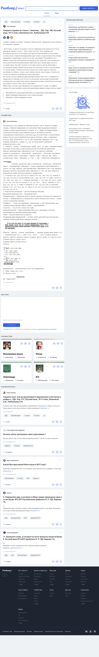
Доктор (68, 590)
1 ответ (6, 108)
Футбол (83, 574)
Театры (67, 579)
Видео (20, 609)
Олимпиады (9, 377)
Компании (37, 576)
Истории (37, 593)
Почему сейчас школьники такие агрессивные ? (24, 434)
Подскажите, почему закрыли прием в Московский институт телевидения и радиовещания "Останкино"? (81, 80)
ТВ (19, 615)
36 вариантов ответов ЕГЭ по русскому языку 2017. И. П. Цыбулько (81, 113)
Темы (51, 596)
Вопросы (68, 593)
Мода (51, 574)
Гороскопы (85, 590)
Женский (53, 570)
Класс (52, 590)
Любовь (52, 579)
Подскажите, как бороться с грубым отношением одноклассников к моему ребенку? (81, 29)
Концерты (68, 576)
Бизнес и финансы (40, 570)
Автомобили (23, 590)
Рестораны (68, 581)
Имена (83, 596)
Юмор (39, 354)
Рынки (36, 579)
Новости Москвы (23, 576)
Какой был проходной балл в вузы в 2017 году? (24, 465)
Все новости (22, 570)
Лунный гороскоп (87, 601)
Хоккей (83, 576)
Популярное (22, 612)
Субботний (38, 590)
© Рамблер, (6, 631)
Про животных (23, 620)
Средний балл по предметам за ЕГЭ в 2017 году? (81, 119)
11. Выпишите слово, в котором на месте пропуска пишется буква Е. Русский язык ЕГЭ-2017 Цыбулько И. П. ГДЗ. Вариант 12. (32, 538)
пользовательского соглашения (46, 329)
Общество (21, 581)
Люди (36, 596)
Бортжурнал (22, 598)
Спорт (83, 570)
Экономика (37, 574)
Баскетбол (84, 579)
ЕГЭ (37, 377)
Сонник (83, 593)
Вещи (36, 598)
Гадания (83, 598)
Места (36, 601)
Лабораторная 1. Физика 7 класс (79, 124)
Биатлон (83, 581)
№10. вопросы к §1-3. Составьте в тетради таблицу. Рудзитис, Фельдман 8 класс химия (81, 130)
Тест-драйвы (22, 596)
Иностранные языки (13, 354)
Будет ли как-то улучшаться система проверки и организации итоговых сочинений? (81, 70)
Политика (21, 579)
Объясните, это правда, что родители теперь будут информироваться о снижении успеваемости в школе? (81, 50)
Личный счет (38, 581)
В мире (20, 574)
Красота (52, 576)
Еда (51, 581)
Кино (67, 574)
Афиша (67, 570)
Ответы (52, 593)
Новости (21, 593)
